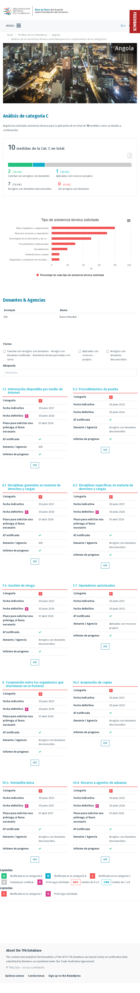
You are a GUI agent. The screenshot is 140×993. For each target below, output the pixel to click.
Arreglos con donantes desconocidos (116, 355)
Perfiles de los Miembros (32, 34)
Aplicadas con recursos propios (88, 355)
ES (123, 25)
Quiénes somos (14, 975)
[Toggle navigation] (13, 25)
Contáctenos (36, 975)
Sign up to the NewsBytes (64, 975)
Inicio (10, 34)
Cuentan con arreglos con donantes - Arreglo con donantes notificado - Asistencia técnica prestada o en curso (36, 355)
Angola (56, 34)
